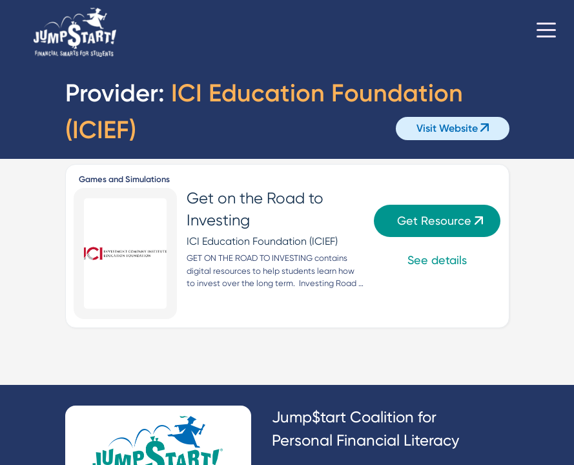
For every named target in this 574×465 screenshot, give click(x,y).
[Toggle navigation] (546, 32)
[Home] (75, 32)
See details (437, 260)
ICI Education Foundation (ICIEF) (262, 241)
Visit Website (452, 128)
